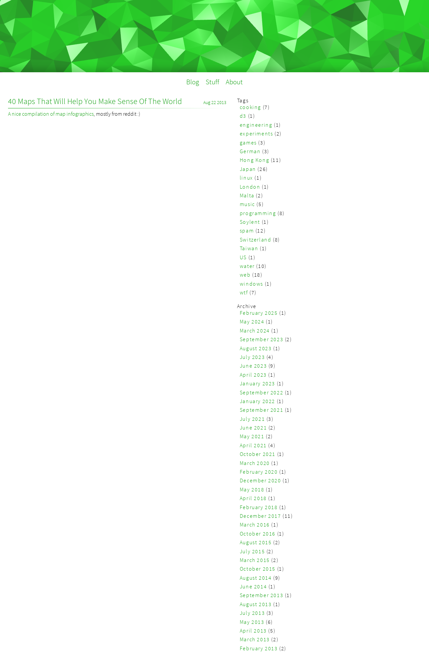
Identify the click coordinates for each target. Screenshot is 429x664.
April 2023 (253, 374)
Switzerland (256, 239)
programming (258, 213)
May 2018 (252, 489)
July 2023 (252, 357)
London (250, 186)
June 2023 (253, 365)
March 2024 (255, 330)
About (234, 82)
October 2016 (258, 533)
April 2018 (253, 498)
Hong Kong (254, 160)
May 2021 (252, 436)
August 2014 (256, 577)
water (247, 266)
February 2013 (259, 648)
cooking (250, 107)
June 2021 (253, 427)
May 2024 (252, 321)
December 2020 (260, 480)
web (245, 274)
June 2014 (253, 586)
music (247, 204)
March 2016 (255, 524)
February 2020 (259, 471)
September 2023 (261, 339)
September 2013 (261, 595)
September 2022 (261, 392)
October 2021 (258, 454)
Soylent (250, 221)
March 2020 (255, 463)
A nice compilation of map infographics (51, 113)
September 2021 (261, 409)
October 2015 (258, 568)
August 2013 (256, 604)
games (248, 142)
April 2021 (253, 445)
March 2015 (255, 560)
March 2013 (255, 639)
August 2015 (256, 542)
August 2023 (256, 348)
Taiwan (249, 248)
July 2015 (252, 551)
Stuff (212, 82)
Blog (192, 82)
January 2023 (257, 383)
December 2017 (260, 515)
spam (247, 230)
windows (251, 283)
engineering (256, 124)
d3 (243, 115)
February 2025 (259, 312)
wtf (244, 292)
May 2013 (252, 622)
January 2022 (257, 401)
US (243, 257)
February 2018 (259, 507)
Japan (248, 169)
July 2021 (252, 418)
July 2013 (252, 612)
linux (246, 177)
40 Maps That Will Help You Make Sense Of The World (95, 101)
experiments (256, 133)
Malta (247, 195)
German (250, 151)
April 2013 (253, 630)
